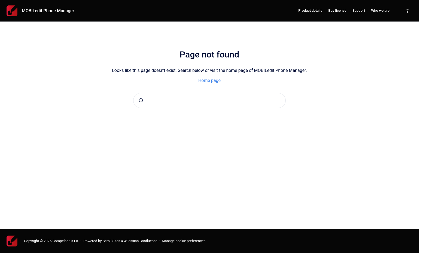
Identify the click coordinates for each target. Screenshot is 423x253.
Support (358, 10)
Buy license (337, 10)
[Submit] (141, 100)
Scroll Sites (111, 241)
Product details (310, 10)
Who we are (380, 10)
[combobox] (209, 100)
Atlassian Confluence (140, 241)
